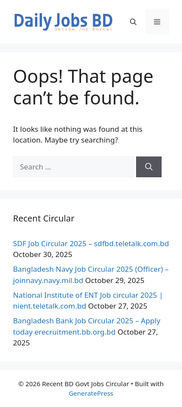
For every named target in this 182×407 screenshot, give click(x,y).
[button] (133, 22)
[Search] (149, 166)
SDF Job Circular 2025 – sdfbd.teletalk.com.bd (91, 243)
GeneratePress (90, 393)
